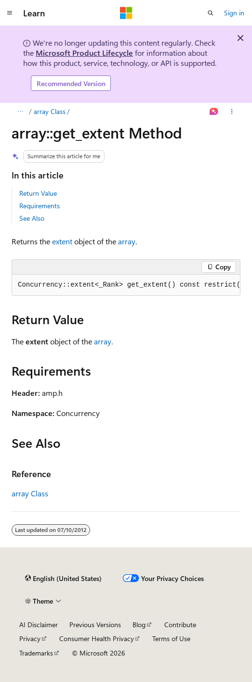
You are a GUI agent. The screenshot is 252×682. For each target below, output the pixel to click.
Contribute (180, 624)
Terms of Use (171, 638)
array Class (50, 111)
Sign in (234, 12)
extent (62, 241)
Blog (139, 624)
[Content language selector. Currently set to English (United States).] (63, 578)
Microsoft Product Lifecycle (84, 53)
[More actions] (232, 111)
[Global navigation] (9, 13)
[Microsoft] (126, 13)
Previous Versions (95, 624)
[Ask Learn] (214, 111)
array (126, 241)
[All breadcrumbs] (20, 111)
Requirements (39, 205)
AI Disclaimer (38, 624)
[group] (126, 285)
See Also (31, 218)
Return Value (38, 193)
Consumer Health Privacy (96, 638)
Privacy (29, 638)
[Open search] (210, 13)
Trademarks (36, 652)
